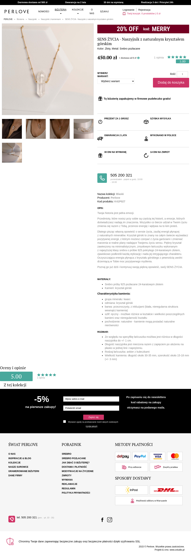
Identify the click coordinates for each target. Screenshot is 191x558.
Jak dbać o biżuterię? (76, 462)
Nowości (43, 11)
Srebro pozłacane (74, 458)
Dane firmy (15, 475)
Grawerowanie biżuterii (23, 471)
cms (166, 550)
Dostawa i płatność (74, 467)
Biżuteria (60, 11)
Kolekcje (78, 11)
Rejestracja (144, 9)
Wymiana (67, 479)
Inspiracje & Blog (19, 458)
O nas (92, 11)
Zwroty (66, 475)
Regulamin (68, 488)
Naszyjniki (32, 19)
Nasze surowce (18, 467)
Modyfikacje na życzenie (77, 471)
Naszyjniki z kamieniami (51, 19)
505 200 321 (126, 178)
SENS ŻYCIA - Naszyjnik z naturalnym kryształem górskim (89, 19)
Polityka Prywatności (76, 493)
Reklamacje (69, 484)
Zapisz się (93, 417)
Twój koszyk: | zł (141, 13)
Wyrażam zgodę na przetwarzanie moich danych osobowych (93, 422)
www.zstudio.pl (177, 550)
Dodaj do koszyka (171, 82)
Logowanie (128, 9)
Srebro (66, 454)
